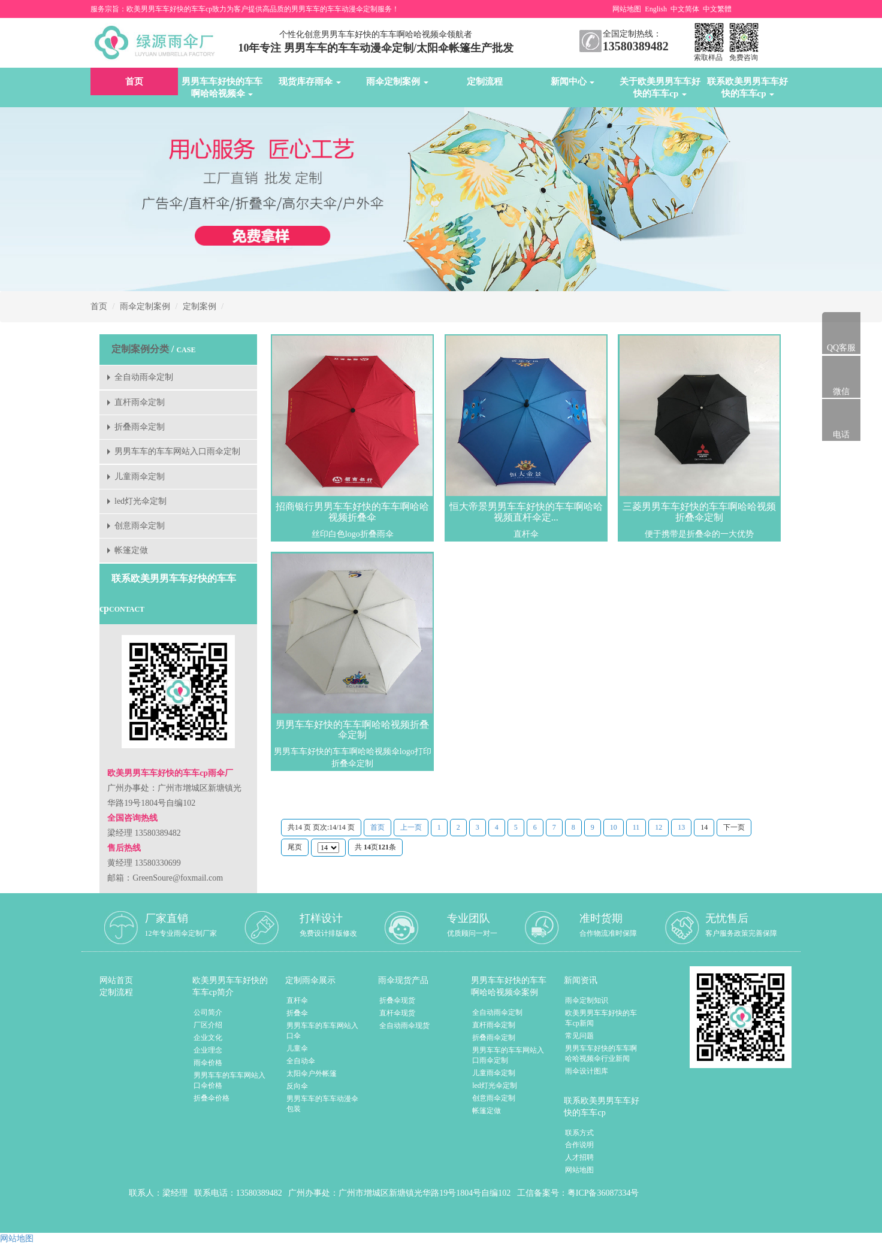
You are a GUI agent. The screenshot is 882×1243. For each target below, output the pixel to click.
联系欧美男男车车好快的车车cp (747, 87)
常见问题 (579, 1036)
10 (613, 827)
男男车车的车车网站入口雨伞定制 (177, 451)
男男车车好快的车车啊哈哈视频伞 (222, 87)
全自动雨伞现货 (404, 1025)
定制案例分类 (140, 349)
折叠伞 (297, 1013)
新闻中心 (573, 81)
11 (636, 827)
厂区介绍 (208, 1025)
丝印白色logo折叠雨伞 (353, 534)
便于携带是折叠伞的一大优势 (699, 534)
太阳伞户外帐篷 (311, 1073)
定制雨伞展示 (310, 980)
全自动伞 (300, 1061)
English (656, 9)
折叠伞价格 (211, 1098)
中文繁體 (717, 9)
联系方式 (579, 1133)
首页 (134, 81)
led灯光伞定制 (140, 501)
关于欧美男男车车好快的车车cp (660, 87)
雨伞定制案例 (397, 81)
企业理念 (208, 1050)
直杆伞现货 (397, 1013)
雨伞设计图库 (586, 1071)
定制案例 (199, 306)
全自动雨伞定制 (143, 377)
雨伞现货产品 (403, 980)
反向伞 (297, 1086)
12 (658, 827)
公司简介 (208, 1012)
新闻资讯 (580, 980)
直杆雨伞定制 (139, 402)
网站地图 (626, 9)
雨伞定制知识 (586, 1000)
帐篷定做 (131, 550)
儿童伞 (297, 1048)
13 (681, 827)
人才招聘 (579, 1157)
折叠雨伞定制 (139, 426)
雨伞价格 (208, 1062)
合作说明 (579, 1145)
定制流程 (485, 81)
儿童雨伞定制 (139, 476)
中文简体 (684, 9)
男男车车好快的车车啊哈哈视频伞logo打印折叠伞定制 (352, 757)
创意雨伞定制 (139, 525)
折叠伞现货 (397, 1000)
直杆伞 (526, 534)
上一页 (411, 827)
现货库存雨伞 (310, 81)
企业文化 (208, 1037)
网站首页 (116, 980)
